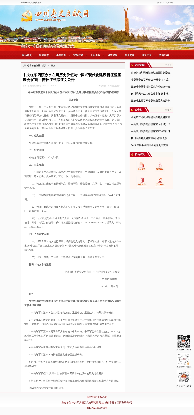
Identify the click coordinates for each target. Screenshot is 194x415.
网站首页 (27, 55)
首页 (44, 65)
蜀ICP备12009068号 (97, 407)
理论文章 (147, 55)
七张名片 (95, 55)
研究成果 (112, 55)
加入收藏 (169, 3)
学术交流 (129, 55)
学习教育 (61, 55)
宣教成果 (78, 55)
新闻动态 (44, 55)
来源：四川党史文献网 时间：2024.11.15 (39, 86)
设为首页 (160, 3)
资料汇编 (164, 55)
